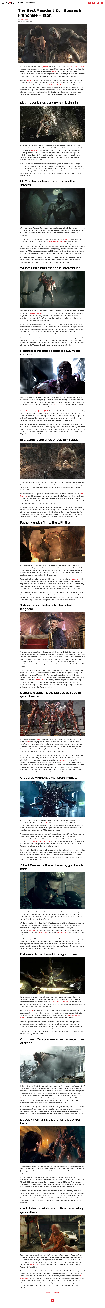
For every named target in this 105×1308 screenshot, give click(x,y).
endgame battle (62, 932)
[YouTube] (89, 3)
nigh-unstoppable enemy (56, 241)
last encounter (39, 680)
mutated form (75, 579)
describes (79, 244)
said (28, 742)
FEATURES (30, 3)
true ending (45, 338)
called (38, 739)
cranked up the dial (56, 85)
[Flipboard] (93, 3)
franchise (76, 67)
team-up (32, 930)
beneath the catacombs (61, 1002)
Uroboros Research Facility (40, 841)
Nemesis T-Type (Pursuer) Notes (37, 411)
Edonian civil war (26, 1098)
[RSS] (102, 3)
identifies (30, 80)
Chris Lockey (24, 19)
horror (54, 71)
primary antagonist (34, 313)
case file (31, 1010)
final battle (62, 760)
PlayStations (44, 67)
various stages (57, 404)
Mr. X (67, 239)
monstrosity (34, 150)
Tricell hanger (42, 932)
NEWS (21, 3)
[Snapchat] (98, 3)
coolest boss (34, 1264)
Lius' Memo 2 (38, 661)
